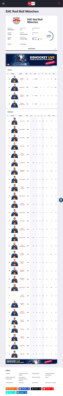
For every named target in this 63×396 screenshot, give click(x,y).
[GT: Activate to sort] (50, 74)
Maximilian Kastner (22, 279)
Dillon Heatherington (22, 245)
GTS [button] (54, 73)
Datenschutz (35, 382)
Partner (47, 377)
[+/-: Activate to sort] (46, 116)
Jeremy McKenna (22, 254)
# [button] (7, 73)
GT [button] (49, 73)
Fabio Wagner (22, 287)
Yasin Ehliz (22, 137)
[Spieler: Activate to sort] (14, 74)
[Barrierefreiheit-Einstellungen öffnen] (61, 200)
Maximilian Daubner (22, 270)
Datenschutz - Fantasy (50, 382)
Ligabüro (8, 373)
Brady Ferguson (22, 154)
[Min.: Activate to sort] (36, 74)
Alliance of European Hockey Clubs (10, 378)
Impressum (21, 382)
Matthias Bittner (22, 95)
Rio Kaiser (22, 329)
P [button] (41, 115)
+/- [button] (44, 115)
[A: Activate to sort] (39, 116)
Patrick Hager (22, 212)
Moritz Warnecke (22, 295)
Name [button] (20, 73)
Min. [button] (35, 73)
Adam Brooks (22, 162)
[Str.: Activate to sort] (50, 116)
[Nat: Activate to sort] (27, 74)
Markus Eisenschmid (22, 204)
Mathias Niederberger (22, 104)
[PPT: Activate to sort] (54, 116)
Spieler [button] (12, 73)
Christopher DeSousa (22, 171)
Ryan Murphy (22, 196)
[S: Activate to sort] (40, 74)
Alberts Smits (22, 179)
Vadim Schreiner (22, 337)
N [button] (42, 73)
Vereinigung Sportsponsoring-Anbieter (23, 378)
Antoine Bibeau (22, 79)
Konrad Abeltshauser (22, 229)
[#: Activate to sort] (8, 74)
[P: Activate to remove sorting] (42, 116)
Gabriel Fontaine (22, 320)
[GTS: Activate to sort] (54, 74)
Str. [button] (49, 115)
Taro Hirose (22, 121)
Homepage (23, 44)
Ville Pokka (22, 146)
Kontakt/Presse (9, 382)
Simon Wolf (22, 87)
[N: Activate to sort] (43, 74)
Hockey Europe (35, 373)
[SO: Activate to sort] (47, 74)
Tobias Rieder (22, 129)
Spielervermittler (36, 377)
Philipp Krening (22, 187)
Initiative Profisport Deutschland (49, 374)
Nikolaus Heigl (22, 237)
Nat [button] (26, 73)
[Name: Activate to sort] (22, 74)
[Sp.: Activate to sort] (32, 74)
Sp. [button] (30, 73)
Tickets (9, 44)
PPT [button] (53, 115)
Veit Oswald (22, 221)
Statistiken (31, 49)
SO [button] (45, 73)
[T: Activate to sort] (35, 116)
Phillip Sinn (22, 354)
